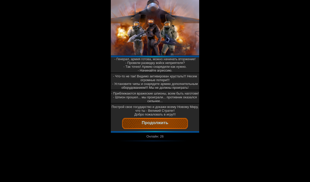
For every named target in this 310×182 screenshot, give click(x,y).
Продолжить (155, 122)
